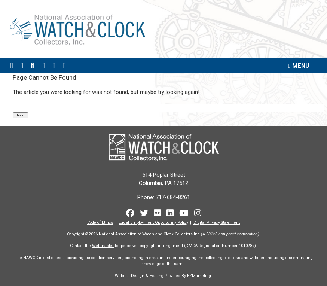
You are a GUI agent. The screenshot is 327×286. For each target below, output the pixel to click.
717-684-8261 (173, 197)
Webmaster (103, 245)
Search (20, 115)
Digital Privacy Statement (216, 222)
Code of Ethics (100, 222)
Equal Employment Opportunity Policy (153, 222)
